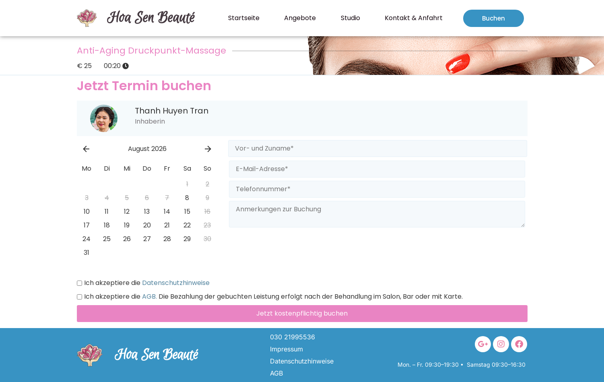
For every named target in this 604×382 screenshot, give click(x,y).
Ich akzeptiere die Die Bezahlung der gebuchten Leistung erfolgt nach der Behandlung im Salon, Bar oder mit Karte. (270, 296)
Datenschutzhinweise (175, 283)
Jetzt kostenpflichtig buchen (302, 313)
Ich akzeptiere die (143, 283)
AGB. (148, 296)
